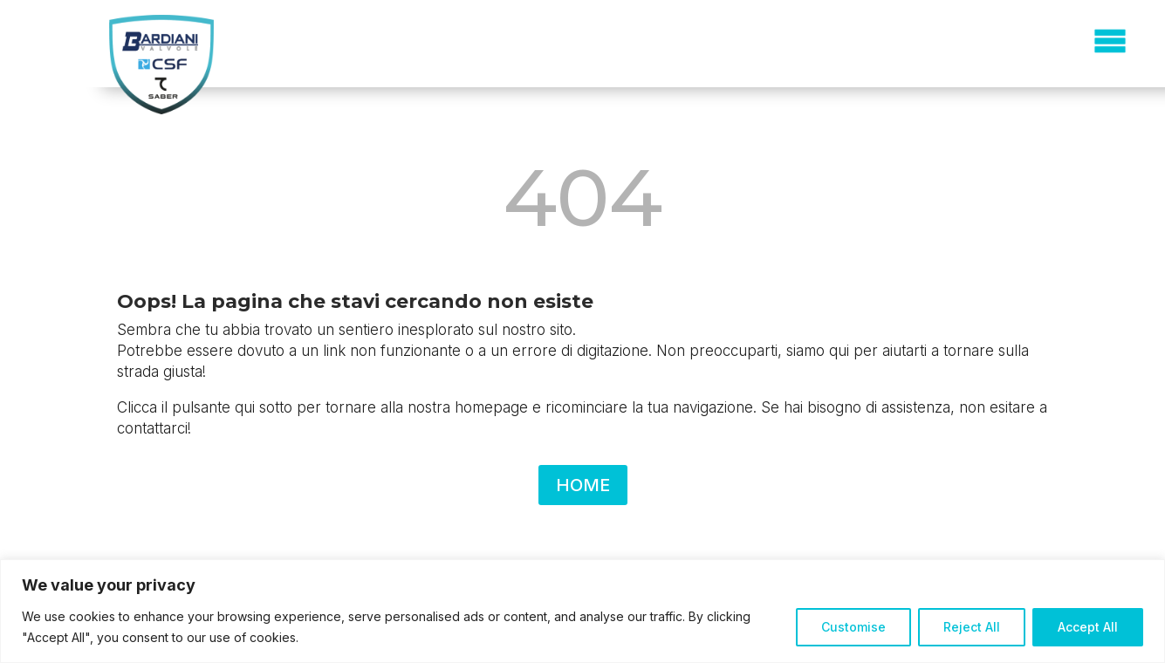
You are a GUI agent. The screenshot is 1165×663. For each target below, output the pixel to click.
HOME (583, 485)
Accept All (1088, 626)
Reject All (971, 626)
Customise (853, 626)
